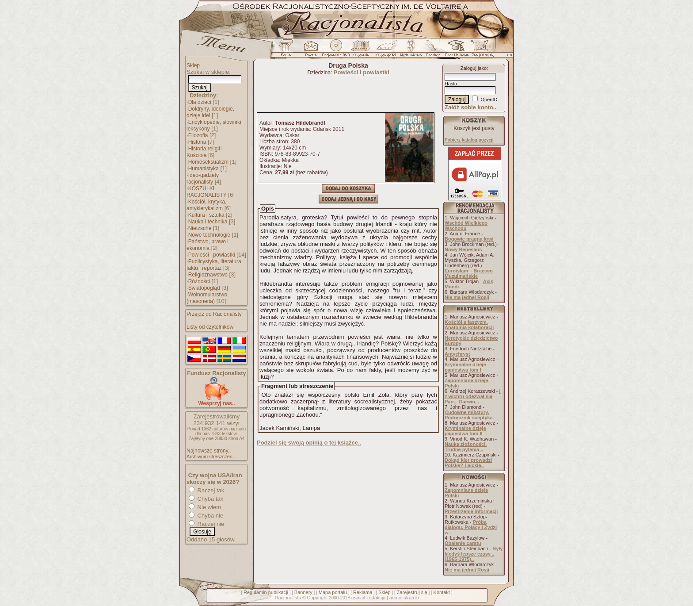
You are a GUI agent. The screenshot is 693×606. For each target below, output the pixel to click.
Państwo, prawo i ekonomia (207, 244)
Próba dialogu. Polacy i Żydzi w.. (471, 527)
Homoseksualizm (208, 162)
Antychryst (457, 354)
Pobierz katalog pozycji (469, 140)
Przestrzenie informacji (471, 511)
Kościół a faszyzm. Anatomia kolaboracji (469, 324)
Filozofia (198, 135)
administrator (403, 597)
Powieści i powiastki (211, 255)
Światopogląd (204, 288)
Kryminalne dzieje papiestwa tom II (465, 431)
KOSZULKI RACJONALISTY (207, 191)
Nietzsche (200, 228)
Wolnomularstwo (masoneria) (207, 297)
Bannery (303, 592)
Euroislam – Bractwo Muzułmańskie (469, 273)
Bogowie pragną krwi (469, 239)
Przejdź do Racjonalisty (214, 314)
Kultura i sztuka (206, 215)
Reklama (362, 592)
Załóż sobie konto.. (470, 107)
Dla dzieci (199, 102)
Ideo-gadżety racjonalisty (203, 178)
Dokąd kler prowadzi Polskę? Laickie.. (468, 462)
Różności (199, 281)
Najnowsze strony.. (209, 451)
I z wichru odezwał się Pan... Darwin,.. (473, 396)
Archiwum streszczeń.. (211, 456)
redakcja (376, 597)
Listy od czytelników (210, 327)
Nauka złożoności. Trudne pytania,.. (466, 446)
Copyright (317, 597)
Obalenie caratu (463, 543)
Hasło (451, 83)
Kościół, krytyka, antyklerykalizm (206, 205)
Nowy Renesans (463, 249)
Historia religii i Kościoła (205, 152)
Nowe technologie (209, 235)
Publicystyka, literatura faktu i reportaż (214, 264)
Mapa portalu (333, 592)
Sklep (193, 65)
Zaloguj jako (474, 68)
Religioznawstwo (208, 275)
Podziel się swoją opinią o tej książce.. (309, 442)
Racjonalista (287, 597)
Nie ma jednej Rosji (467, 297)
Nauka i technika (208, 222)
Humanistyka (203, 168)
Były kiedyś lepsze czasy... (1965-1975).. (474, 554)
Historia (197, 142)
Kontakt (442, 592)
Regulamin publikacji (266, 592)
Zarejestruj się (412, 592)
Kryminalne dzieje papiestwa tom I (465, 367)
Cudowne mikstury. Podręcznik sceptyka (469, 415)
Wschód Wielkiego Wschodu (466, 225)
